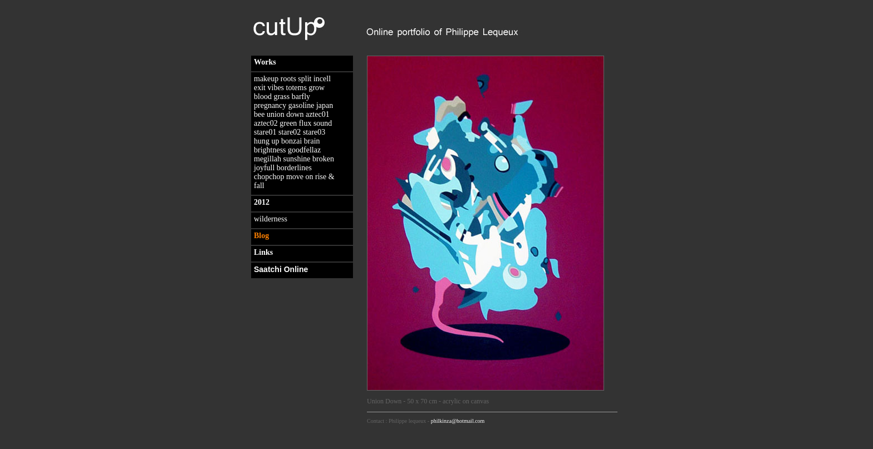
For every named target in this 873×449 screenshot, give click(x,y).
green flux (295, 123)
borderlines (294, 168)
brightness (270, 150)
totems (296, 87)
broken (323, 159)
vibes (276, 87)
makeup (266, 79)
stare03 (314, 132)
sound (322, 123)
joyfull (264, 168)
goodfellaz (304, 150)
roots (288, 79)
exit (260, 87)
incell (322, 79)
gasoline (301, 105)
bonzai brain (300, 141)
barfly (301, 96)
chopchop (269, 176)
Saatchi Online (281, 269)
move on (299, 176)
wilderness (270, 219)
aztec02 (266, 123)
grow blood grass (289, 92)
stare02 (289, 132)
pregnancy (270, 105)
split (304, 79)
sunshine (297, 159)
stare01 (265, 132)
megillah (267, 159)
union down (285, 114)
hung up (266, 141)
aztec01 (318, 114)
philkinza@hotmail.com (458, 421)
